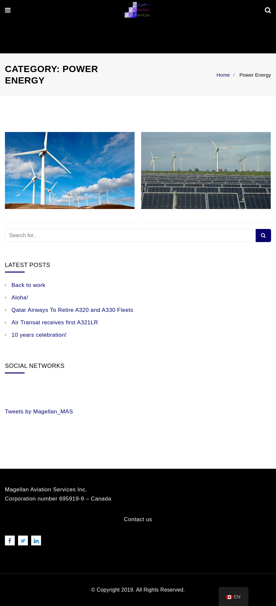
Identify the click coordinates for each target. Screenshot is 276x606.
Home (223, 75)
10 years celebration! (39, 335)
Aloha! (19, 297)
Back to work (28, 285)
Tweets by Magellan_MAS (39, 411)
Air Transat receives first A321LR (54, 322)
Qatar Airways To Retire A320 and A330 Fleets (72, 310)
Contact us (138, 519)
